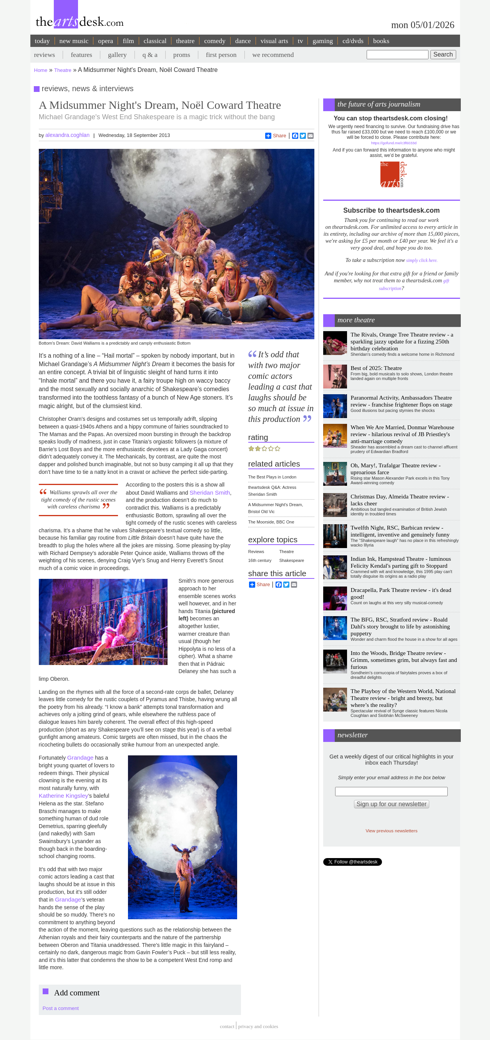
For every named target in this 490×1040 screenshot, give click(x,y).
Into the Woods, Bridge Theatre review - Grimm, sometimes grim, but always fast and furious (403, 660)
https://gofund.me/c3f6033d (394, 143)
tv (300, 41)
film (128, 41)
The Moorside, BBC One (271, 522)
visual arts (274, 41)
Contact (227, 1026)
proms (181, 54)
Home (41, 70)
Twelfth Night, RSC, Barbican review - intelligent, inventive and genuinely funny (400, 531)
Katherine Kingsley (63, 795)
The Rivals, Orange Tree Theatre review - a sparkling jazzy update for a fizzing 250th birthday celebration (401, 341)
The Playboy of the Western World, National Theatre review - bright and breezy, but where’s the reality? (403, 698)
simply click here (421, 260)
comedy (215, 41)
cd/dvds (353, 41)
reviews (44, 54)
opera (105, 41)
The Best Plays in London (272, 477)
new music (74, 41)
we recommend (273, 54)
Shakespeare (291, 560)
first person (221, 54)
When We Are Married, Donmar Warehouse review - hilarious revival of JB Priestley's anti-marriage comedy (402, 434)
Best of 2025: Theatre (376, 368)
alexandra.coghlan (67, 135)
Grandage (80, 757)
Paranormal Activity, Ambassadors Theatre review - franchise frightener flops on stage (401, 401)
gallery (117, 54)
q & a (150, 54)
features (81, 54)
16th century (260, 560)
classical (155, 41)
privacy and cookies (258, 1026)
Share (275, 136)
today (42, 41)
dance (243, 41)
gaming (322, 41)
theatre (185, 41)
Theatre (62, 70)
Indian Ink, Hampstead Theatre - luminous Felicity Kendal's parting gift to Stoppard (400, 562)
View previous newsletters (391, 830)
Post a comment (61, 1008)
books (381, 41)
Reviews (256, 551)
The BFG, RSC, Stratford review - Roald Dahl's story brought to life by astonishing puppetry (400, 626)
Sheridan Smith (209, 492)
